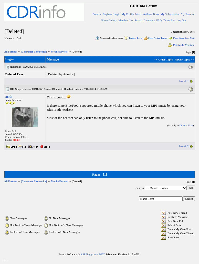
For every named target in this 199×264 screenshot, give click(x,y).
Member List (125, 20)
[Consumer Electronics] (34, 51)
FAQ (159, 20)
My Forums (187, 14)
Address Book (151, 14)
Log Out (181, 20)
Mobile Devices (59, 51)
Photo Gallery (109, 20)
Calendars (149, 20)
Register (107, 14)
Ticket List (169, 20)
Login (116, 14)
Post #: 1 (184, 81)
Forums (97, 14)
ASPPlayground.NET (92, 254)
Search (138, 20)
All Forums (10, 51)
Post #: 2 (184, 146)
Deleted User (186, 125)
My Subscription (170, 14)
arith (8, 96)
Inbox (138, 14)
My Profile (128, 14)
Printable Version (180, 44)
